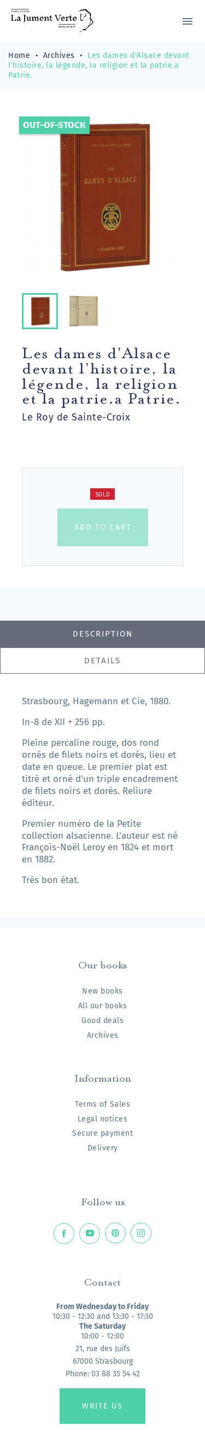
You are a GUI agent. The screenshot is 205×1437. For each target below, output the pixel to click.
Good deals (102, 1020)
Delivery (102, 1148)
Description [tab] (103, 634)
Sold (103, 495)
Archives (103, 1035)
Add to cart (102, 527)
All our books (102, 1005)
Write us (102, 1406)
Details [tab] (102, 660)
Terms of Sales (102, 1104)
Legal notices (103, 1119)
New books (102, 991)
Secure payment (102, 1133)
